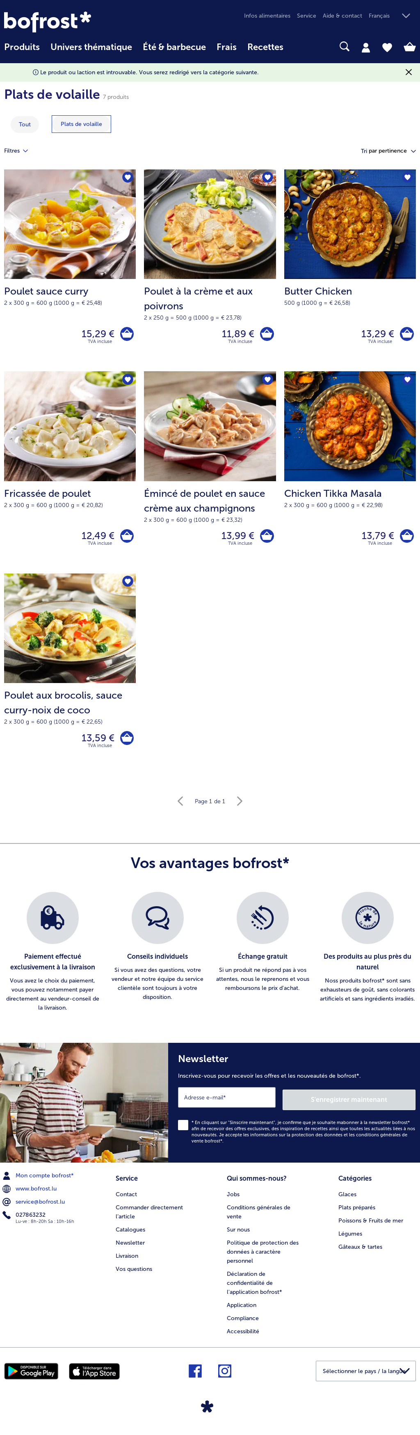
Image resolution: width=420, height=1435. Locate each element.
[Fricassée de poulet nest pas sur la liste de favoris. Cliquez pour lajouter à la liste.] (127, 382)
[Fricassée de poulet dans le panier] (126, 539)
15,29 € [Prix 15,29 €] (95, 335)
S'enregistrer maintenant (367, 1104)
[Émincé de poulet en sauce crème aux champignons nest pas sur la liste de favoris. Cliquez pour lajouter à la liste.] (267, 382)
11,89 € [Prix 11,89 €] (236, 335)
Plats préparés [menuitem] (356, 1210)
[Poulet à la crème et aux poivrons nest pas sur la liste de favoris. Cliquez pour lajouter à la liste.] (267, 178)
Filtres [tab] (21, 150)
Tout (25, 124)
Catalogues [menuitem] (130, 1232)
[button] (392, 16)
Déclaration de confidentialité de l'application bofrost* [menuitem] (254, 1285)
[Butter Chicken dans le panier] (406, 335)
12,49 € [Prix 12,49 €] (95, 539)
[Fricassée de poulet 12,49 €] (70, 476)
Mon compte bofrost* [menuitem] (39, 1180)
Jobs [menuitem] (233, 1197)
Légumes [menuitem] (350, 1236)
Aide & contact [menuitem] (342, 15)
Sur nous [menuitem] (238, 1232)
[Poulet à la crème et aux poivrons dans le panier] (266, 335)
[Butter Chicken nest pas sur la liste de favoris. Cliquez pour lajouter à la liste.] (407, 178)
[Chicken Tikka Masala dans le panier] (406, 539)
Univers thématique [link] (91, 47)
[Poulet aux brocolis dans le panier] (126, 744)
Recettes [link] (265, 47)
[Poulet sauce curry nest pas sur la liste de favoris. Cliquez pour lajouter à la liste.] (127, 178)
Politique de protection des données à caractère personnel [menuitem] (263, 1254)
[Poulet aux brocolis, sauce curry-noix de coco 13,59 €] (70, 680)
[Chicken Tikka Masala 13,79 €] (350, 476)
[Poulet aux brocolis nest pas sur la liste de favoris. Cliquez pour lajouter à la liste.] (127, 587)
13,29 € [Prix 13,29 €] (375, 335)
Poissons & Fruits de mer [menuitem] (370, 1223)
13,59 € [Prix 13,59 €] (95, 743)
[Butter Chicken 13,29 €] (350, 271)
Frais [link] (227, 47)
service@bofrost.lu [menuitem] (34, 1206)
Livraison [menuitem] (127, 1258)
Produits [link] (22, 47)
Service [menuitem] (306, 15)
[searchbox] (299, 46)
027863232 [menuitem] (25, 1219)
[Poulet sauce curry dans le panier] (126, 335)
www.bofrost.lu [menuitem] (30, 1193)
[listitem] (52, 958)
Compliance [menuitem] (243, 1321)
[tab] (366, 47)
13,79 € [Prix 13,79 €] (376, 539)
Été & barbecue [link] (174, 47)
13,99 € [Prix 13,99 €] (235, 539)
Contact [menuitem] (126, 1197)
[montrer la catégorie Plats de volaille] (81, 124)
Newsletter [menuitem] (130, 1245)
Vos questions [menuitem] (134, 1271)
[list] (210, 958)
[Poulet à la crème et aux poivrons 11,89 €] (210, 271)
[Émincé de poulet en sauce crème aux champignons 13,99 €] (210, 476)
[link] (66, 21)
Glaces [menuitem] (347, 1197)
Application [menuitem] (241, 1308)
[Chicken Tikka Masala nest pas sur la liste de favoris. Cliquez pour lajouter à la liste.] (407, 382)
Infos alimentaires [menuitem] (267, 15)
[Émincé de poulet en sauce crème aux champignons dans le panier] (266, 539)
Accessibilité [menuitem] (243, 1334)
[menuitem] (22, 51)
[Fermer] (409, 72)
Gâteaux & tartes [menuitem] (360, 1249)
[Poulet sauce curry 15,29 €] (70, 271)
